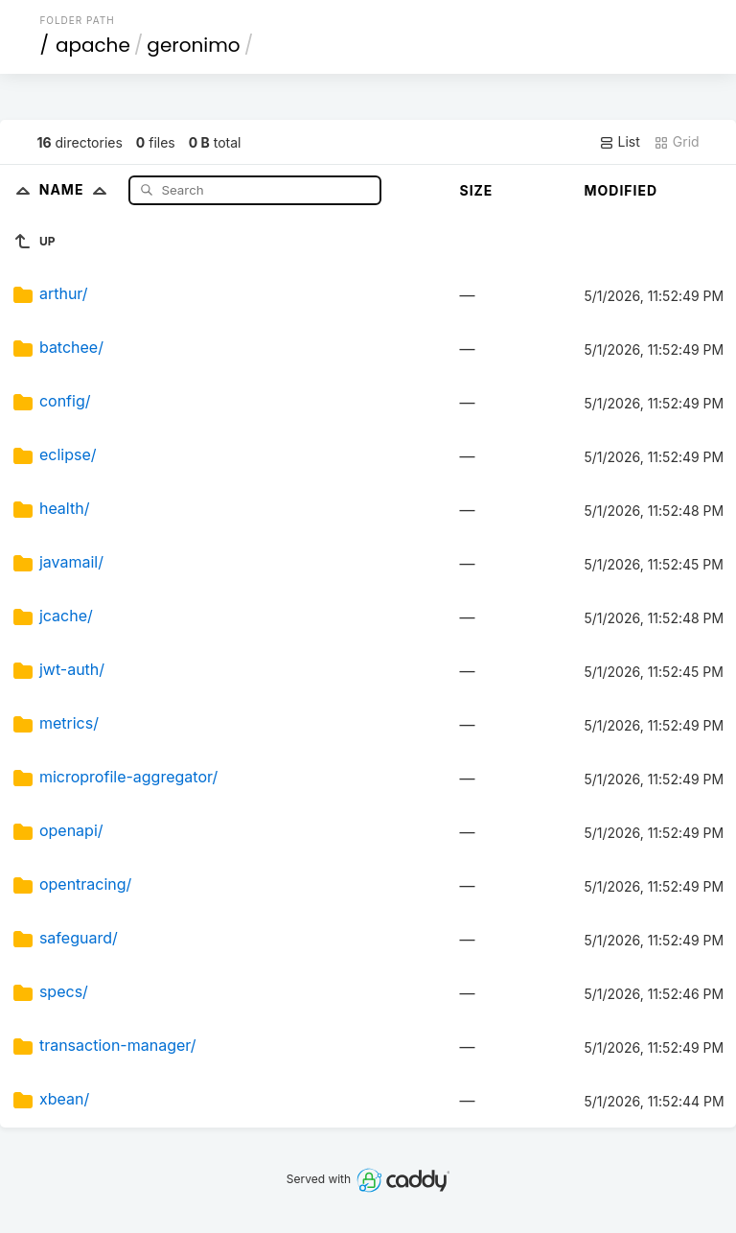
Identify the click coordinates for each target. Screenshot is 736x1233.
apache (93, 45)
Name (77, 189)
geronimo (193, 45)
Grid (677, 142)
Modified (620, 190)
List (619, 142)
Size (476, 190)
